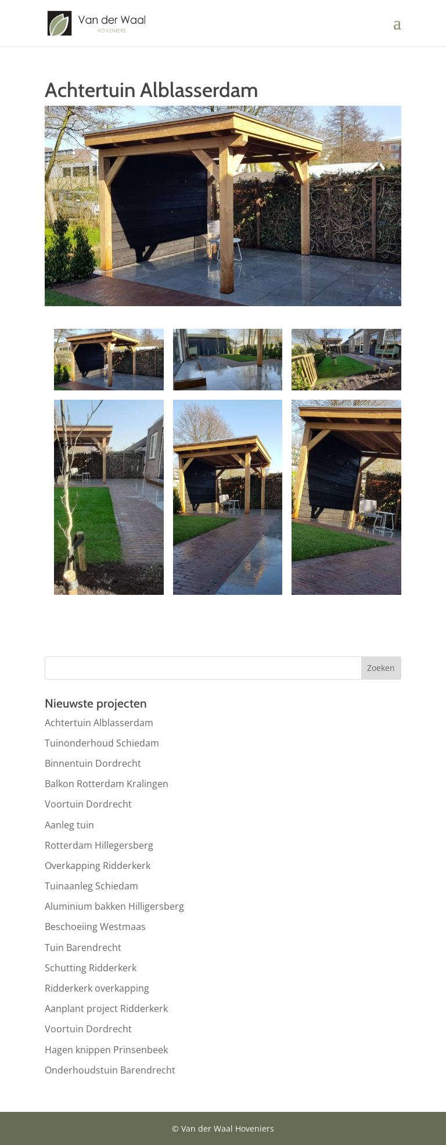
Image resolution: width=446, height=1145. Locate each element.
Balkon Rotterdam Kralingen (106, 783)
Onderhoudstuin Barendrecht (110, 1070)
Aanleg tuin (69, 825)
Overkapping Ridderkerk (97, 865)
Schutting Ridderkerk (90, 967)
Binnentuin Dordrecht (93, 763)
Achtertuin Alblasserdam (99, 722)
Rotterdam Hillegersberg (99, 845)
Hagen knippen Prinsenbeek (106, 1049)
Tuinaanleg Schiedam (91, 886)
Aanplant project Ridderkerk (106, 1008)
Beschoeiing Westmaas (95, 926)
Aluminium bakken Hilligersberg (114, 906)
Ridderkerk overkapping (97, 988)
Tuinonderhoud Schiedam (102, 743)
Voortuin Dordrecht (88, 804)
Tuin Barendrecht (83, 947)
